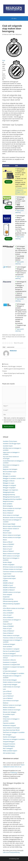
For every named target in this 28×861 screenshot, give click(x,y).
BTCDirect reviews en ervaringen (12, 567)
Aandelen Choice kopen (10, 441)
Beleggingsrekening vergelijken (12, 499)
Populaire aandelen (9, 723)
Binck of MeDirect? (8, 510)
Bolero (5, 540)
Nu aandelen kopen (9, 714)
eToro (4, 606)
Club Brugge (12, 366)
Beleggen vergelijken (9, 487)
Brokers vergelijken (8, 564)
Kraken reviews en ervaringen (12, 682)
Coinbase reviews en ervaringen (12, 569)
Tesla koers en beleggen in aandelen (14, 739)
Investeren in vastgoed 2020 (11, 664)
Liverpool (19, 366)
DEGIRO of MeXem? (9, 590)
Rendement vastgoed (9, 725)
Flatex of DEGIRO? (8, 626)
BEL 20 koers (7, 474)
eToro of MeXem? (8, 617)
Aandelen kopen (8, 446)
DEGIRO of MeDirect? (9, 587)
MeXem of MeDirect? (9, 707)
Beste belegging (8, 506)
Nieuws (6, 364)
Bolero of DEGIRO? (8, 544)
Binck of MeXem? (8, 513)
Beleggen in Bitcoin (8, 481)
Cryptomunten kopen (9, 578)
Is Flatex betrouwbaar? (10, 671)
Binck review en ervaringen (11, 515)
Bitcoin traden (7, 533)
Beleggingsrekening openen (11, 497)
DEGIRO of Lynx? (8, 585)
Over (4, 347)
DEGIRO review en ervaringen (12, 592)
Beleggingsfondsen (8, 492)
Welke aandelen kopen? (10, 751)
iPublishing (13, 772)
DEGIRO (5, 581)
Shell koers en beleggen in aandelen (14, 732)
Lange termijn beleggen (10, 684)
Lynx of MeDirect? (8, 696)
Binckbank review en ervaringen (12, 517)
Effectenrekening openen (10, 601)
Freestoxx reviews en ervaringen (12, 638)
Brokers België (7, 562)
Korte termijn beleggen (10, 680)
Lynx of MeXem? (8, 698)
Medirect (5, 703)
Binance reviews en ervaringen (12, 508)
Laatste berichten (10, 347)
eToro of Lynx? (7, 615)
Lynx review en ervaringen (11, 700)
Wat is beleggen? (8, 748)
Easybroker (6, 597)
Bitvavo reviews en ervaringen (12, 537)
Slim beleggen (7, 735)
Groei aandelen (7, 646)
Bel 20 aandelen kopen (10, 471)
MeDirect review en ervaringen (12, 705)
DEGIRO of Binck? (8, 583)
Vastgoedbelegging (9, 746)
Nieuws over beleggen (9, 712)
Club (3, 60)
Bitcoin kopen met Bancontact (12, 526)
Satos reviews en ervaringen (11, 728)
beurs (5, 366)
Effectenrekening (8, 599)
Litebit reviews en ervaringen (11, 687)
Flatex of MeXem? (8, 633)
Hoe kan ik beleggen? (9, 653)
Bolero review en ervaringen (11, 553)
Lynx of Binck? (7, 691)
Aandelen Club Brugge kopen (11, 443)
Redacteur (13, 351)
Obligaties (6, 717)
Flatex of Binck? (7, 624)
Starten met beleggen (9, 737)
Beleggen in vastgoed (9, 485)
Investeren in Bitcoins (9, 660)
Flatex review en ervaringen (11, 635)
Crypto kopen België (9, 576)
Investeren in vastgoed (10, 662)
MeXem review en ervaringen (11, 710)
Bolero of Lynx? (7, 549)
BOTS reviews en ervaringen (11, 556)
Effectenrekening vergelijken (11, 604)
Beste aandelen (7, 504)
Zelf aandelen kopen (9, 753)
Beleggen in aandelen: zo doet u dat (13, 478)
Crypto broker (7, 574)
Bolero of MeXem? (8, 551)
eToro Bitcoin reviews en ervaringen (13, 608)
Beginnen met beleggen (10, 469)
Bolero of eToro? (8, 546)
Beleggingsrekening (9, 494)
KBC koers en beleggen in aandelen (13, 673)
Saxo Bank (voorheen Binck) (11, 730)
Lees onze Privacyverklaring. (11, 852)
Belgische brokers (8, 501)
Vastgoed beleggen (8, 741)
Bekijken (8, 182)
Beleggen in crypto (8, 483)
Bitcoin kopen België (9, 524)
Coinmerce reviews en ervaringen (13, 571)
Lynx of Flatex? (7, 694)
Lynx (4, 689)
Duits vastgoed (7, 594)
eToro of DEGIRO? (8, 613)
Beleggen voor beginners (10, 490)
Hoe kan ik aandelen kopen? (11, 651)
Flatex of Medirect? (8, 631)
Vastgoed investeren (9, 744)
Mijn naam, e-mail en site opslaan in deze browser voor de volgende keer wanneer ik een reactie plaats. (15, 420)
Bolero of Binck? (8, 542)
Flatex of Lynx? (7, 628)
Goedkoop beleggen (9, 644)
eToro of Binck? (7, 610)
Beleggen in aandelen (9, 476)
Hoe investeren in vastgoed (11, 649)
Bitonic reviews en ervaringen (12, 535)
